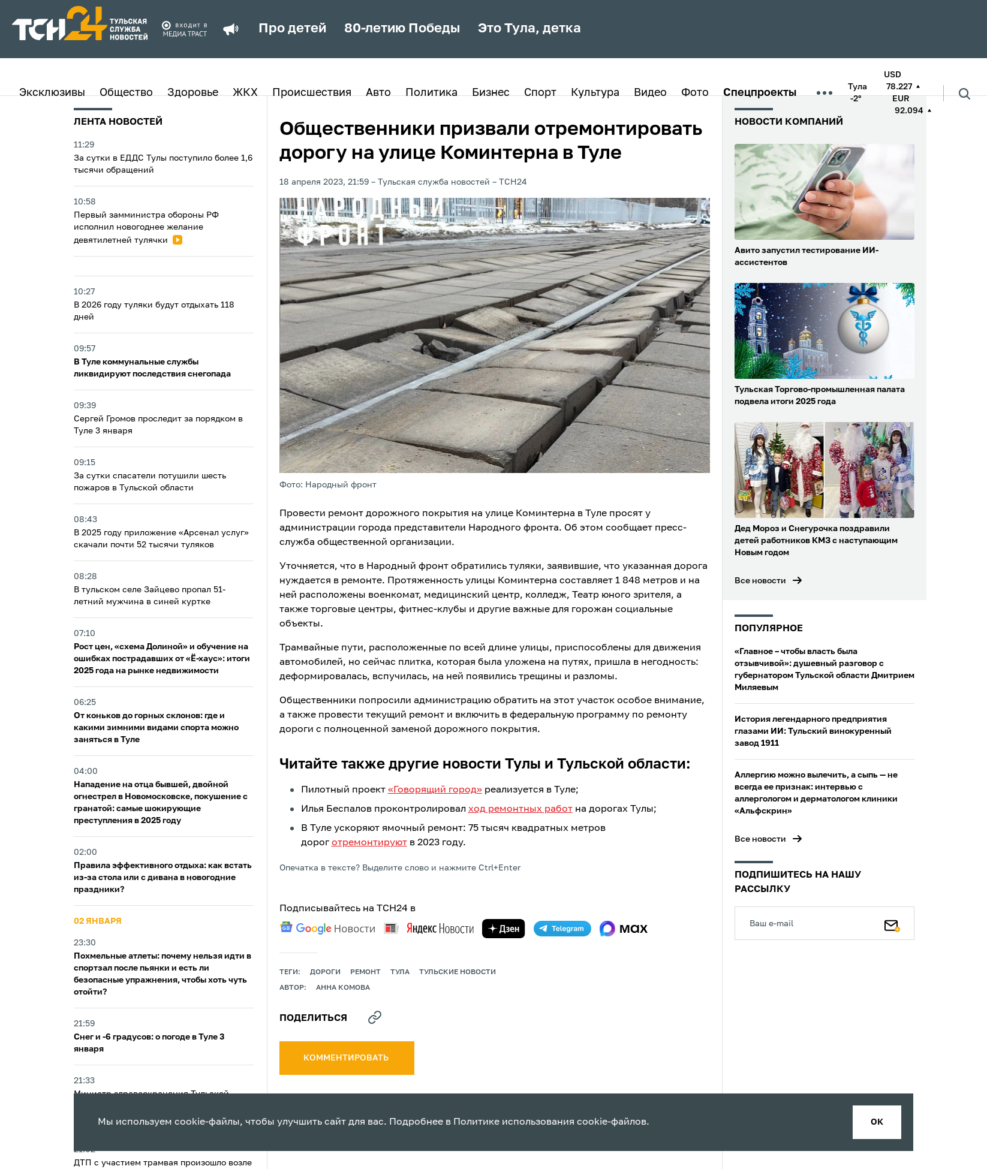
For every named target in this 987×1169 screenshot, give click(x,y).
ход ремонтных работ (520, 809)
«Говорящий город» (435, 790)
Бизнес (491, 93)
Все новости (760, 581)
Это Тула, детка (529, 28)
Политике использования (513, 1122)
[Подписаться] (892, 923)
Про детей (292, 28)
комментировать (346, 1058)
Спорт (540, 93)
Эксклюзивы (52, 93)
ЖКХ (245, 93)
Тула (400, 972)
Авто (378, 93)
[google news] (327, 928)
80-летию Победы (402, 28)
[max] (624, 928)
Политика (431, 93)
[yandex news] (429, 928)
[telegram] (562, 928)
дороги (325, 972)
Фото (695, 93)
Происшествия (311, 93)
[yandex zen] (503, 928)
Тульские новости (457, 972)
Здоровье (192, 93)
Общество (126, 93)
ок (877, 1122)
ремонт (365, 972)
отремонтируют (369, 843)
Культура (595, 93)
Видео (650, 93)
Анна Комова (343, 988)
